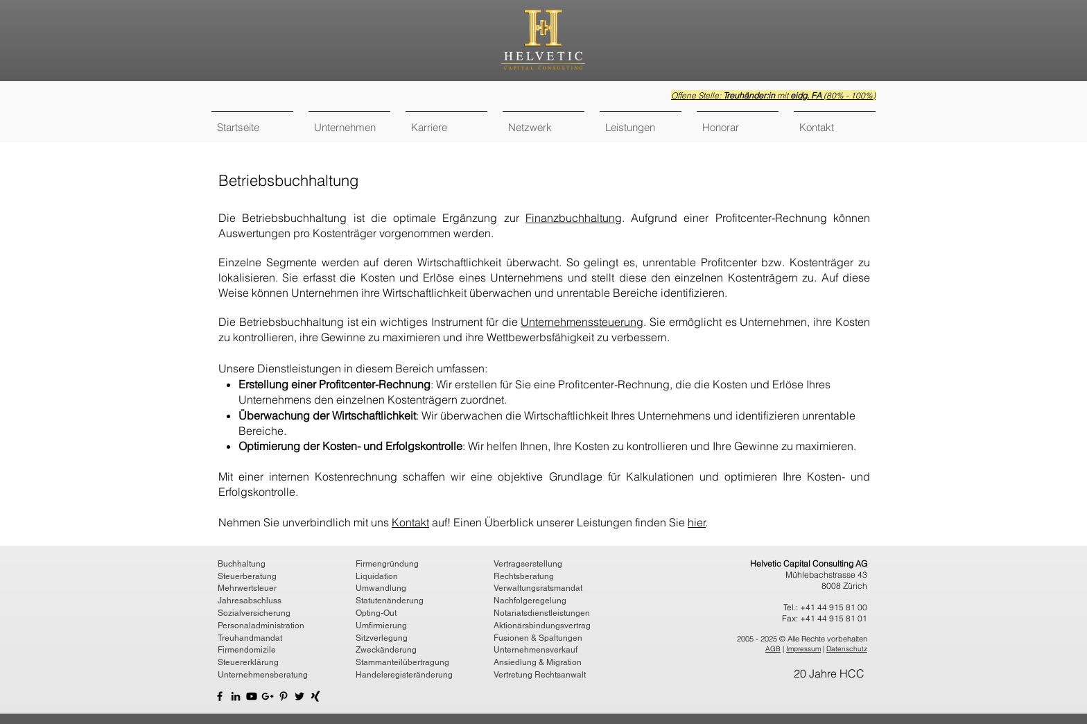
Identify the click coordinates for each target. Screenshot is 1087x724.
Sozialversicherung (254, 613)
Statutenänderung (390, 600)
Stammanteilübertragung (402, 662)
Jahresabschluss (249, 600)
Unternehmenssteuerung (582, 322)
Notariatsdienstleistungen (542, 613)
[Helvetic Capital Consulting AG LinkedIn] (235, 696)
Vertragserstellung (528, 564)
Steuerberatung (247, 576)
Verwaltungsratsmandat (538, 588)
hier (697, 522)
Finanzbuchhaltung (573, 218)
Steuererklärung (248, 662)
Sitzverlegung (382, 638)
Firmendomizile (247, 650)
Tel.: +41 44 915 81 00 (825, 607)
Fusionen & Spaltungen (538, 638)
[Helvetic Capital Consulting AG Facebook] (220, 696)
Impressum (803, 648)
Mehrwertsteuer (247, 588)
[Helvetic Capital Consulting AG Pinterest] (283, 696)
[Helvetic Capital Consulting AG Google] (267, 696)
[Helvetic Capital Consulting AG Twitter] (299, 696)
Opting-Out (376, 613)
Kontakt (410, 522)
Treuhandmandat (250, 638)
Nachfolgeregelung (530, 600)
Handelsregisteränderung (404, 675)
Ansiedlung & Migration (538, 662)
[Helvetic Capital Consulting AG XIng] (315, 696)
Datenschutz (846, 648)
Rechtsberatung (524, 576)
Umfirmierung (381, 625)
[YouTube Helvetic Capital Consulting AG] (251, 696)
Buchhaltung (242, 564)
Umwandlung (381, 588)
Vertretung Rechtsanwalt (540, 675)
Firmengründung (387, 564)
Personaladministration (261, 625)
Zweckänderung (386, 650)
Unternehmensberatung (263, 675)
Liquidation (377, 576)
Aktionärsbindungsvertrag (542, 625)
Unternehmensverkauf (535, 650)
